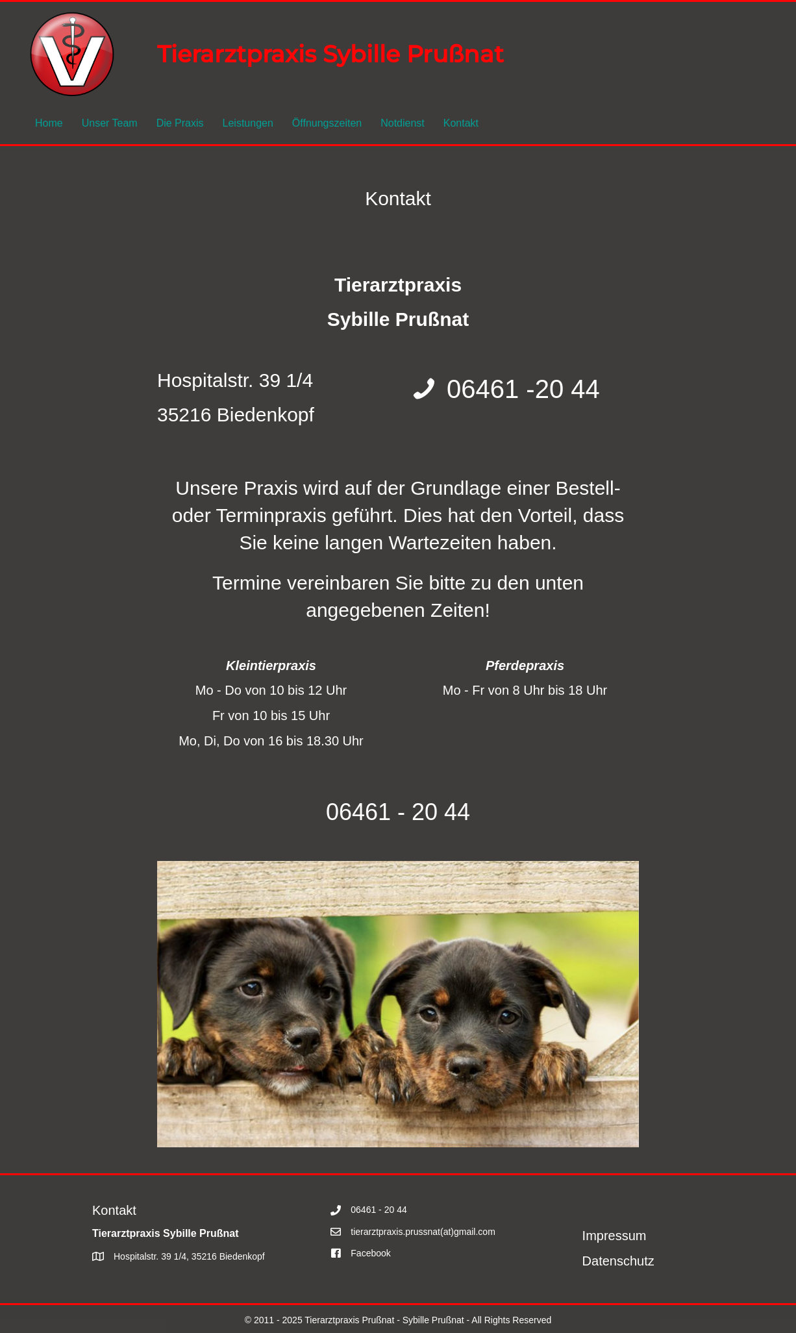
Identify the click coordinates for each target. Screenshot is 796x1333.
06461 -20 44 (523, 389)
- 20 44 (430, 812)
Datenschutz (618, 1261)
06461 (358, 812)
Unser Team (110, 123)
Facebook (370, 1253)
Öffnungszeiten (327, 123)
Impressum (614, 1235)
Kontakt (461, 123)
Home (49, 123)
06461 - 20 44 (378, 1209)
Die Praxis (180, 123)
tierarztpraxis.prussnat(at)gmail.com (423, 1232)
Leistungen (248, 123)
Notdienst (402, 123)
